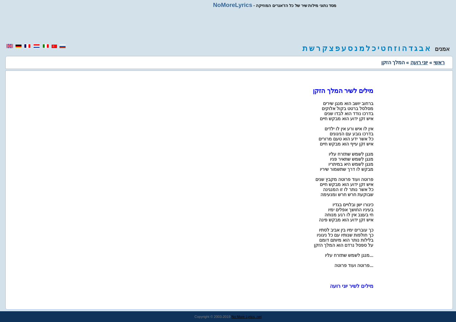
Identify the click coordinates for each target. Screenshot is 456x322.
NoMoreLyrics (232, 5)
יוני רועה (419, 62)
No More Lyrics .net (246, 317)
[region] (228, 26)
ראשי (439, 62)
